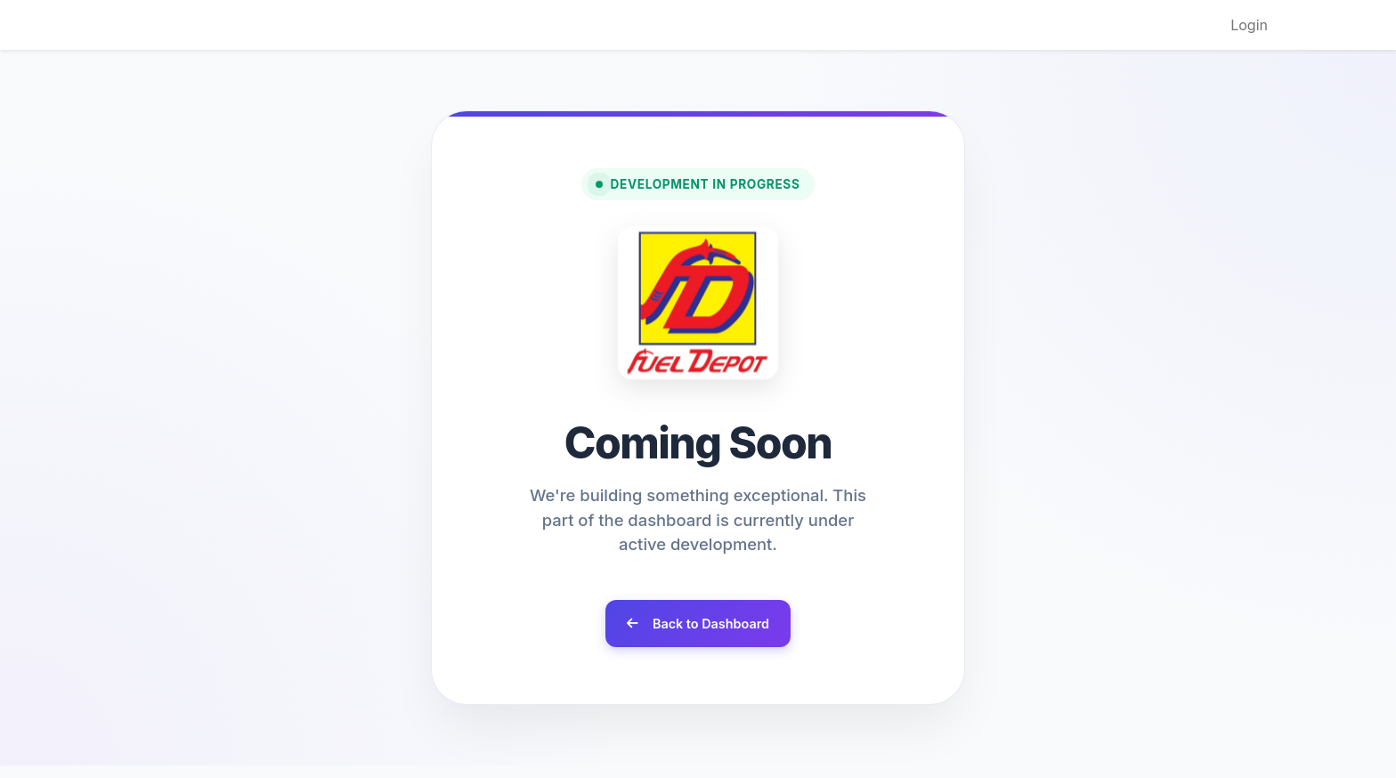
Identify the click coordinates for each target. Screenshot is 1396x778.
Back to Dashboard (698, 623)
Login (1249, 25)
